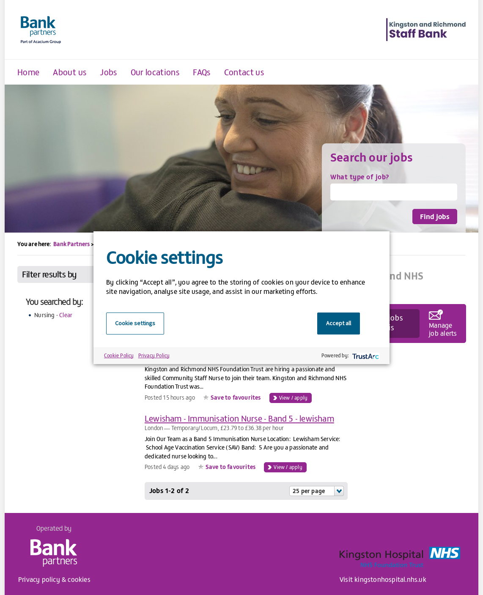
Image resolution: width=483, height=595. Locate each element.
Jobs (108, 71)
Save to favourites (236, 397)
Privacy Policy (154, 355)
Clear (65, 315)
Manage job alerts (443, 328)
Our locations (155, 71)
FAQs (201, 71)
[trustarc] (365, 355)
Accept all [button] (338, 323)
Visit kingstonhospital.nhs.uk (383, 579)
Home (28, 71)
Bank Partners (71, 244)
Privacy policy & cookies (54, 579)
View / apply (293, 397)
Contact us (244, 71)
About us (69, 71)
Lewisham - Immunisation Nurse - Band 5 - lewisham (239, 418)
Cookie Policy (119, 355)
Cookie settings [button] (135, 323)
